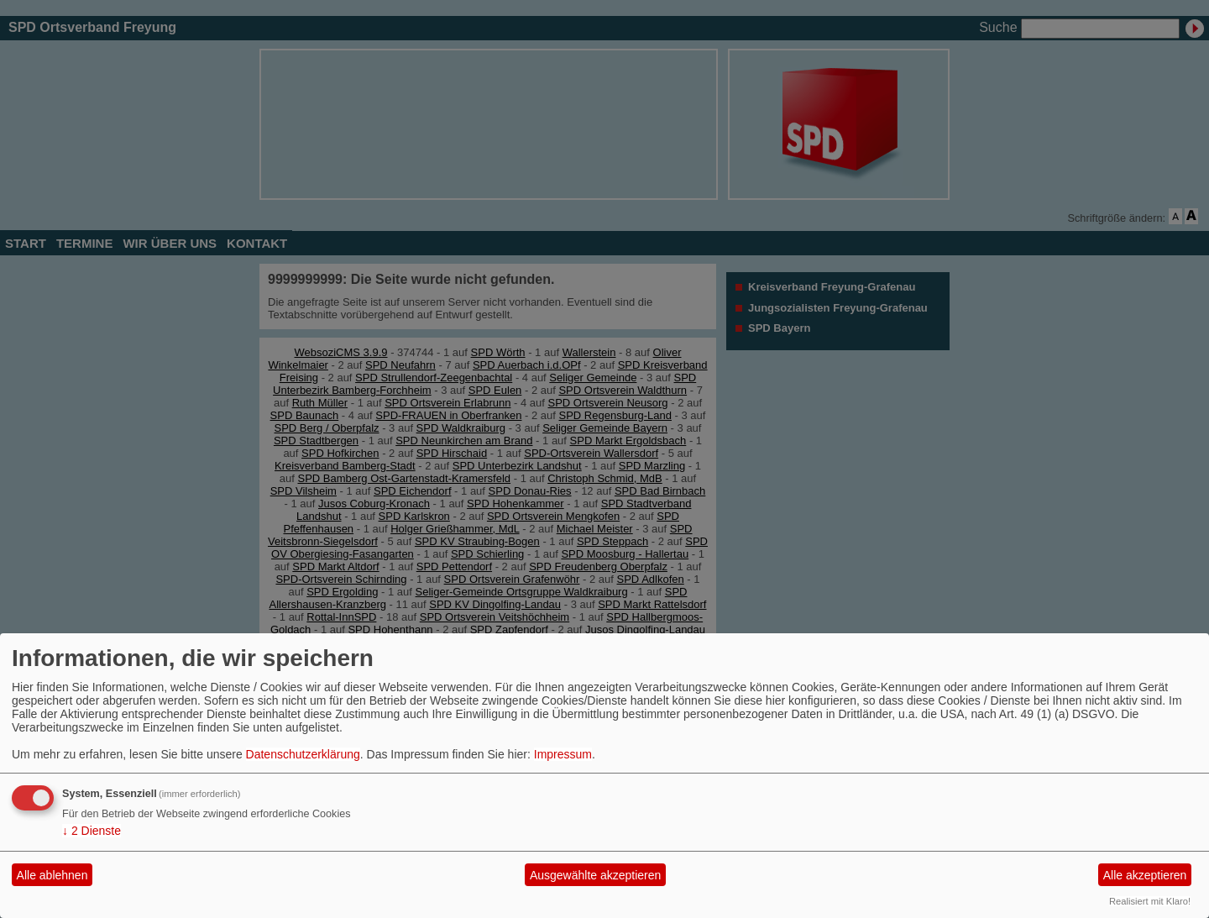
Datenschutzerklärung (303, 754)
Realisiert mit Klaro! (1150, 901)
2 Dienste (91, 830)
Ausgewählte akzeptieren (595, 875)
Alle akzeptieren (1145, 875)
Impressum (563, 754)
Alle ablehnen (52, 875)
